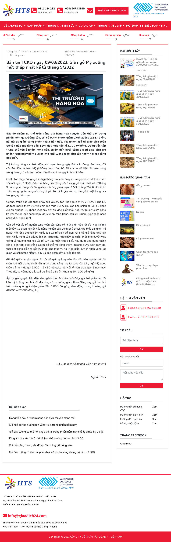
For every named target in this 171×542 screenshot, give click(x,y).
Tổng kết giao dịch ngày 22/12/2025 (147, 146)
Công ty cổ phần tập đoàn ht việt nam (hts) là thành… (148, 281)
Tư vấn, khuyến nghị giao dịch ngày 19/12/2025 (148, 121)
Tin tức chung (39, 51)
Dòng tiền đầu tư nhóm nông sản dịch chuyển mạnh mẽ (42, 418)
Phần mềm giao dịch (112, 10)
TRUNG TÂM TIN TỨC (60, 26)
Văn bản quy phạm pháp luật (147, 267)
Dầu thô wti (143, 225)
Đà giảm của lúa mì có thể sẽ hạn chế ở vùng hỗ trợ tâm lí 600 (46, 438)
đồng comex (143, 185)
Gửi (142, 349)
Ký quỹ (140, 212)
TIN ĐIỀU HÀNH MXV (153, 26)
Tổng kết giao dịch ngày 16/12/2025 (147, 160)
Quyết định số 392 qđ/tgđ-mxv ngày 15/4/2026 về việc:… (147, 62)
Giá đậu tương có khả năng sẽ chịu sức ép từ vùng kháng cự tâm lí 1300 (52, 452)
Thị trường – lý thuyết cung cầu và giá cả (149, 200)
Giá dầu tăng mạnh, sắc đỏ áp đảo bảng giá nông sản (40, 445)
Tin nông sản (17, 55)
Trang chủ (11, 51)
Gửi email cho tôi (129, 356)
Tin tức (25, 51)
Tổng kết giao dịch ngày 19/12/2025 (147, 106)
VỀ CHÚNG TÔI (13, 26)
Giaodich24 (126, 443)
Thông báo (142, 131)
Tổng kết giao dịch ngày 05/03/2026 (147, 78)
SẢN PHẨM (34, 26)
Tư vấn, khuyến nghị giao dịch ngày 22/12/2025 (148, 94)
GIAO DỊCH (86, 26)
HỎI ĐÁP (132, 26)
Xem (154, 406)
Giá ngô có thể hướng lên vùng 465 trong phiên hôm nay (43, 425)
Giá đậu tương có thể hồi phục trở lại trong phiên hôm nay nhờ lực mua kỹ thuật (56, 432)
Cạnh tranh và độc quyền (147, 253)
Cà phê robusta (145, 238)
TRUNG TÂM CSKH (109, 26)
